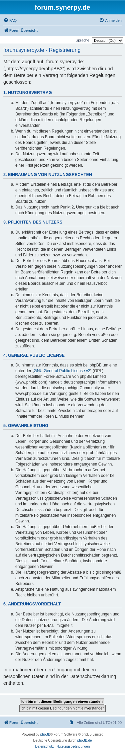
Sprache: (83, 40)
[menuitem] (10, 20)
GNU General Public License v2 (62, 370)
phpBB (45, 734)
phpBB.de (84, 740)
